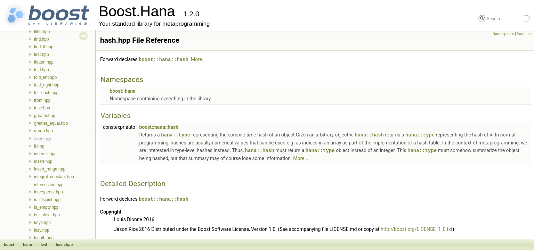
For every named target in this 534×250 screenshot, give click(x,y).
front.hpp (42, 100)
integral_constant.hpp (54, 176)
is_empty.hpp (46, 207)
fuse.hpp (42, 108)
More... (198, 59)
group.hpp (43, 130)
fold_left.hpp (45, 77)
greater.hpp (44, 115)
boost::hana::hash (163, 59)
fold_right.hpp (46, 85)
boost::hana (122, 90)
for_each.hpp (46, 92)
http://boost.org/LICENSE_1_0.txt (417, 228)
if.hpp (39, 146)
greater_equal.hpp (51, 123)
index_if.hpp (45, 153)
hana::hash (369, 134)
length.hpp (44, 237)
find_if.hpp (43, 46)
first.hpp (41, 54)
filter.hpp (42, 31)
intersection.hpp (49, 184)
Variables (524, 34)
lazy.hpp (41, 230)
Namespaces (503, 34)
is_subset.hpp (47, 214)
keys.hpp (42, 222)
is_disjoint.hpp (47, 199)
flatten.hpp (44, 62)
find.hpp (41, 39)
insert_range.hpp (49, 169)
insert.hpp (43, 161)
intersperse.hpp (48, 192)
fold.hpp (41, 69)
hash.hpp (42, 138)
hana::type (175, 134)
